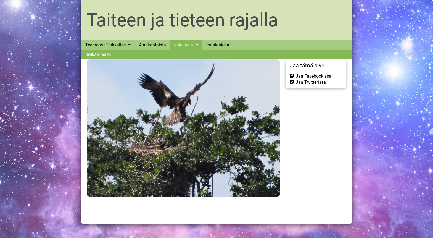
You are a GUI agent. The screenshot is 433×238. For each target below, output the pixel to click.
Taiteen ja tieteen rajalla (182, 20)
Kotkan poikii (98, 54)
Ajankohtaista (152, 45)
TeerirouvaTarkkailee (105, 45)
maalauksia (217, 45)
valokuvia (183, 45)
